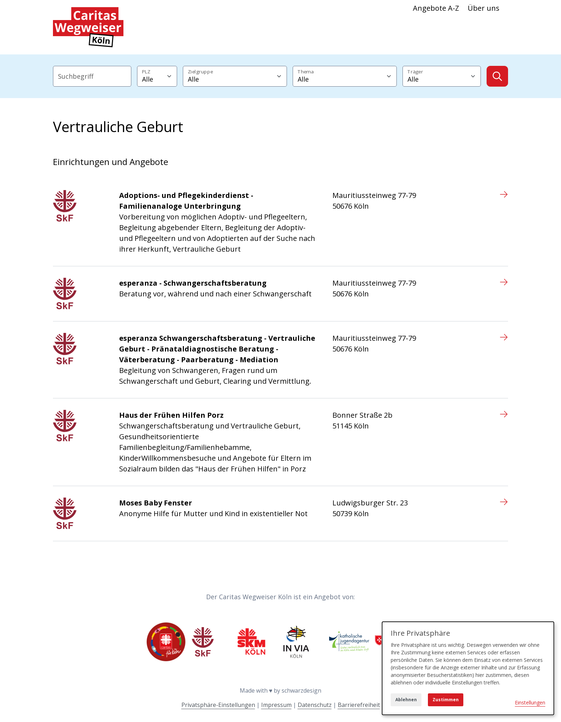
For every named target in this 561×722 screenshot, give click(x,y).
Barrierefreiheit (359, 705)
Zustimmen (446, 700)
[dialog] (468, 668)
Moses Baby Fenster (155, 503)
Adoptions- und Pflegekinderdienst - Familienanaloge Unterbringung (186, 200)
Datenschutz (315, 705)
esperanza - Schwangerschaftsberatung (193, 283)
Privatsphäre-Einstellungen (218, 705)
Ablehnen (406, 700)
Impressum (276, 705)
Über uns (483, 8)
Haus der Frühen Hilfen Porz (171, 415)
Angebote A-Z (436, 8)
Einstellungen (530, 702)
